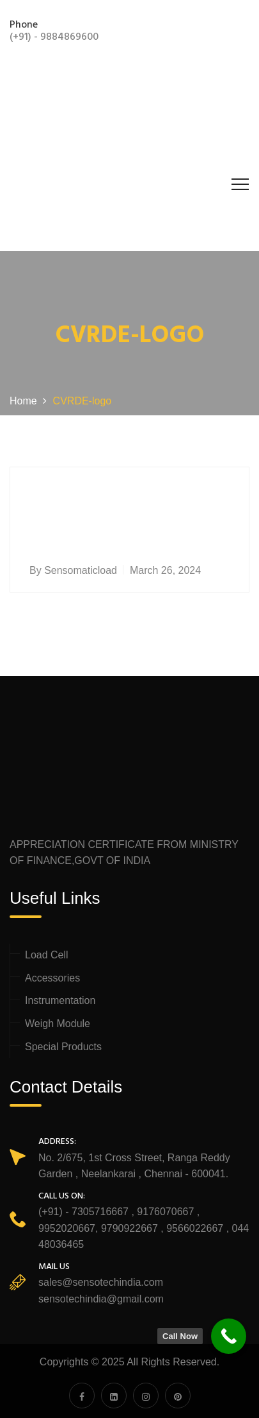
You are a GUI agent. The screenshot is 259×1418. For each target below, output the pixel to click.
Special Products (63, 1046)
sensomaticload (80, 570)
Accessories (52, 978)
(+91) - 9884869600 (54, 37)
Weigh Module (57, 1023)
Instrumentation (60, 1000)
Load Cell (46, 954)
